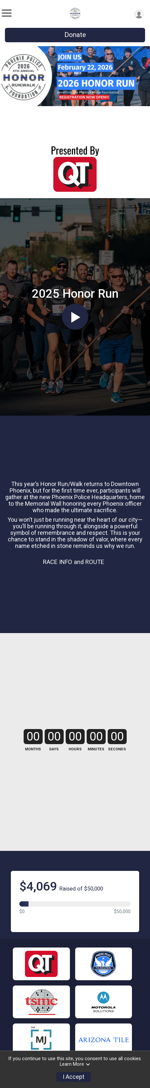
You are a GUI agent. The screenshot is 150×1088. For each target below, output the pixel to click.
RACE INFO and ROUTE (73, 561)
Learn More (75, 1064)
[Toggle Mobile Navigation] (6, 13)
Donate (75, 35)
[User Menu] (139, 14)
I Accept (73, 1077)
